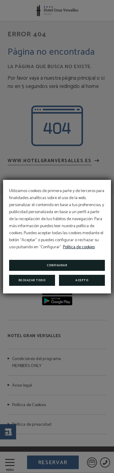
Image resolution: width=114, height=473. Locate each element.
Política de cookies (79, 247)
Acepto (81, 280)
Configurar (57, 265)
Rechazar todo (32, 280)
